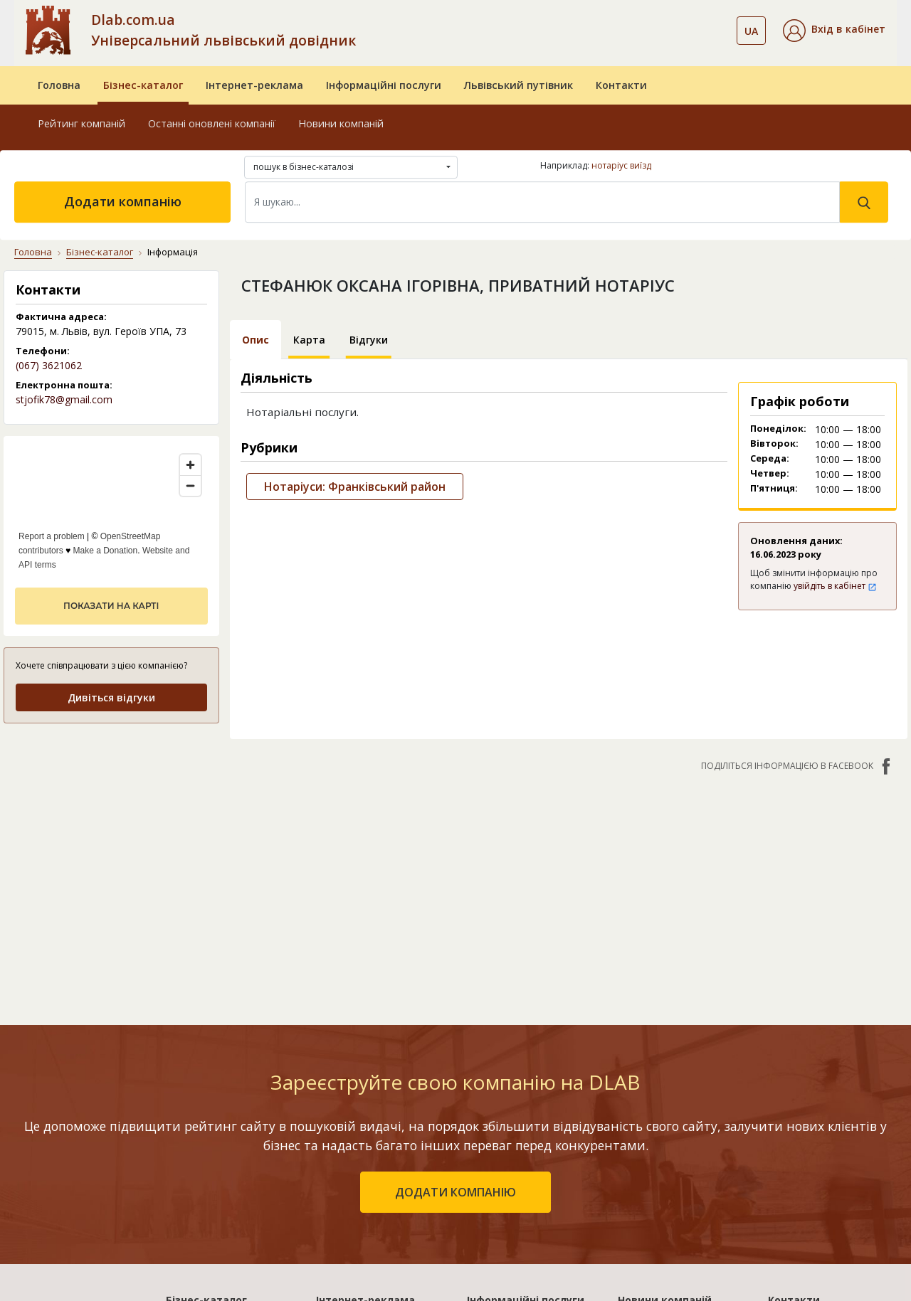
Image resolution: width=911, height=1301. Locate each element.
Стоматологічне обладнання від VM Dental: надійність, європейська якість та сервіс (674, 1216)
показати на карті (111, 605)
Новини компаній (341, 123)
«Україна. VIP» (351, 1153)
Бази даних (495, 1071)
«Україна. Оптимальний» (379, 1133)
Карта (309, 339)
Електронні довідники (523, 1091)
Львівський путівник (518, 85)
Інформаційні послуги (383, 85)
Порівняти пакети (361, 1174)
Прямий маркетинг (514, 1133)
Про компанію (803, 1071)
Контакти (621, 85)
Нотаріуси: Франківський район (355, 486)
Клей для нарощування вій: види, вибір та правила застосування (677, 1086)
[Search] (542, 202)
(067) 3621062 (49, 365)
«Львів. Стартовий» (366, 1071)
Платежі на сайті (811, 1174)
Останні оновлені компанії (211, 123)
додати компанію (455, 937)
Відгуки (368, 339)
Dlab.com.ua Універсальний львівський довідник (223, 30)
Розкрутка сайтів (510, 1174)
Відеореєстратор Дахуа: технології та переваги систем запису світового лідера (679, 1144)
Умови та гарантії (813, 1133)
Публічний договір (814, 1091)
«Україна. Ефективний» (374, 1112)
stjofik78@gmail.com (64, 399)
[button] (834, 30)
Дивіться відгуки (111, 697)
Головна (59, 85)
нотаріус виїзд (621, 165)
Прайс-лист (797, 1153)
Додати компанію (122, 201)
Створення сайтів (512, 1153)
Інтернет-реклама (254, 85)
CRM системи (499, 1112)
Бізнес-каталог (143, 85)
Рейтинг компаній (81, 123)
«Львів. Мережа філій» (372, 1091)
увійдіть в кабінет (835, 586)
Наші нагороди (805, 1112)
